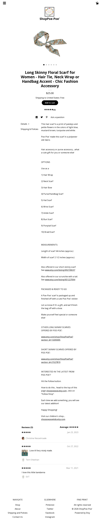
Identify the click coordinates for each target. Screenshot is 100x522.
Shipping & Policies (29, 129)
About (17, 508)
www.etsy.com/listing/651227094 (60, 279)
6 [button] (56, 64)
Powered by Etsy (82, 512)
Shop (17, 505)
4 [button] (51, 64)
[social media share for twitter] (42, 117)
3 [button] (48, 64)
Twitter (50, 508)
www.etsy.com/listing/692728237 (60, 270)
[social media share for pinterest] (47, 117)
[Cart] (97, 4)
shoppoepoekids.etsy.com (53, 419)
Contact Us (18, 517)
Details (25, 124)
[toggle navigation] (4, 3)
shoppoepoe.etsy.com (56, 390)
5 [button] (53, 64)
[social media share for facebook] (37, 117)
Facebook (49, 512)
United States (53, 97)
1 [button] (43, 64)
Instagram (50, 517)
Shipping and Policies (18, 512)
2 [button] (46, 64)
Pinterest (50, 505)
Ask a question (57, 117)
